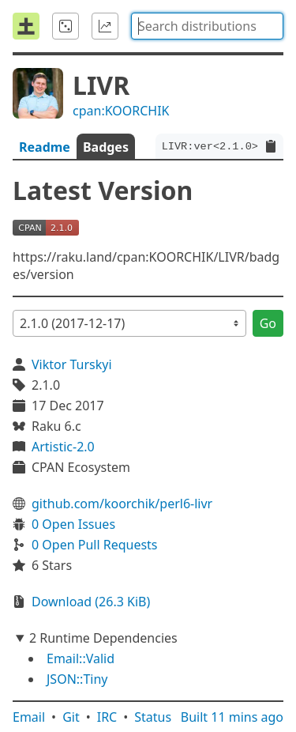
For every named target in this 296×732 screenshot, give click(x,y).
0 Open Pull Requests (95, 544)
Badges (106, 147)
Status (152, 717)
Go (268, 323)
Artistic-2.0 (63, 446)
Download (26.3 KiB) (91, 601)
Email (29, 717)
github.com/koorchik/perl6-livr (122, 503)
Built (232, 717)
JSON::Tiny (77, 679)
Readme (44, 147)
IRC (107, 717)
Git (71, 717)
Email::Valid (80, 658)
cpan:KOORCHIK (121, 110)
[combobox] (207, 26)
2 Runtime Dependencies (103, 638)
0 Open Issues (73, 524)
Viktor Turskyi (72, 364)
